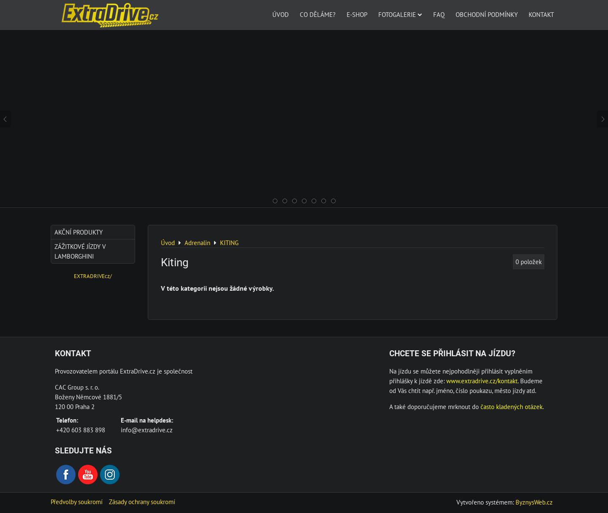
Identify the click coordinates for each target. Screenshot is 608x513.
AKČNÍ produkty (78, 232)
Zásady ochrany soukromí (142, 501)
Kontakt (541, 14)
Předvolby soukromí (77, 501)
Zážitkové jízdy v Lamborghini (80, 251)
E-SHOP (357, 14)
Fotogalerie (400, 14)
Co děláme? (318, 14)
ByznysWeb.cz (534, 502)
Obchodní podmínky (487, 14)
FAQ (439, 14)
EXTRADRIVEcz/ (93, 276)
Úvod (280, 14)
